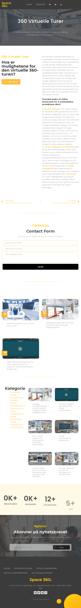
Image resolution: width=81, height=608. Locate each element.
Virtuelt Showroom (17, 460)
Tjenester (40, 4)
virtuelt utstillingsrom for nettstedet (59, 147)
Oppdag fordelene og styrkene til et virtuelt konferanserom (66, 473)
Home (29, 4)
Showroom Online (23, 568)
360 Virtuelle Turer (40, 21)
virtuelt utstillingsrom (52, 109)
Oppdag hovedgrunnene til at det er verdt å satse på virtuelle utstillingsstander (39, 474)
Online (7, 568)
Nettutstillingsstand (17, 438)
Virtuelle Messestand (46, 568)
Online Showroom (17, 441)
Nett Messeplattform (42, 573)
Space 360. (6, 4)
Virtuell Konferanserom (16, 573)
